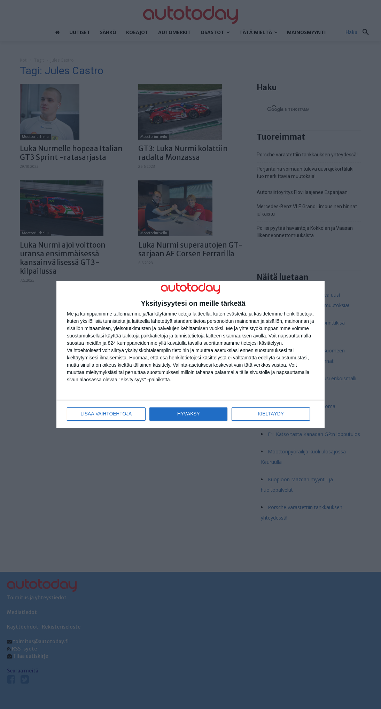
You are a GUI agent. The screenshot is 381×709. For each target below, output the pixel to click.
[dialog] (190, 354)
